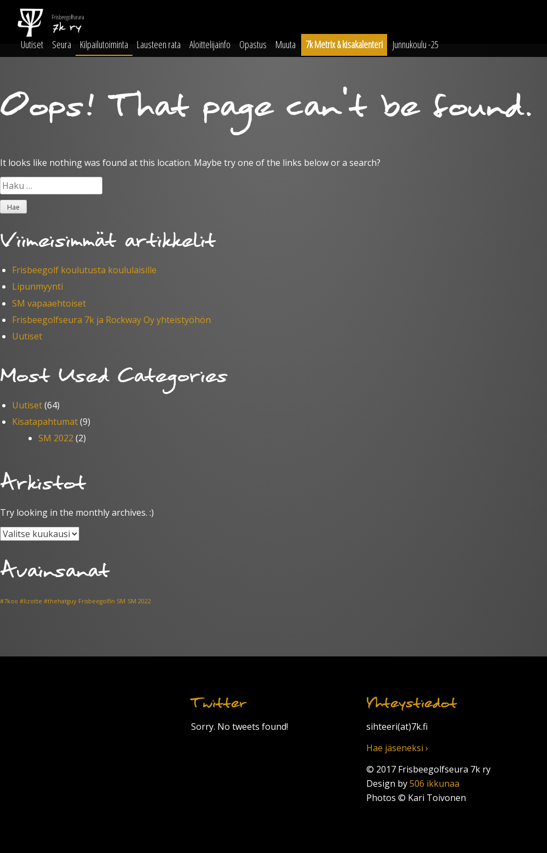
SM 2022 (55, 438)
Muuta (285, 44)
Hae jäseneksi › (397, 748)
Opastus (253, 44)
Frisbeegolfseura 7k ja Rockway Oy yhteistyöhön (111, 320)
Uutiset (32, 44)
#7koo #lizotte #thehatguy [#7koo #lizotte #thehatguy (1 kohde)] (38, 601)
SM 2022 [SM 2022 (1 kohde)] (139, 601)
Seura (61, 44)
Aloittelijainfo (210, 44)
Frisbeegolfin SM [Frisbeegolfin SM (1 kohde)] (101, 601)
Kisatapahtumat (45, 422)
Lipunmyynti (37, 286)
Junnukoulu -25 (416, 44)
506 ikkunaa (434, 783)
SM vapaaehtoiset (49, 303)
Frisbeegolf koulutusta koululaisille (84, 270)
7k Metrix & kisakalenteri (344, 44)
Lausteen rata (159, 44)
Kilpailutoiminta (104, 44)
